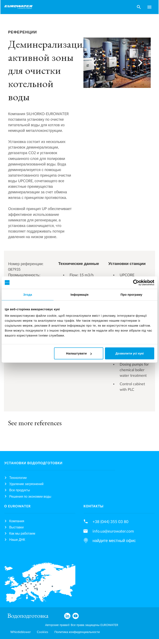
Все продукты (19, 490)
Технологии (18, 478)
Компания (16, 521)
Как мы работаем (22, 533)
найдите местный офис (114, 541)
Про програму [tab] (131, 294)
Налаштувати (79, 353)
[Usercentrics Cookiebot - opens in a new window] (136, 282)
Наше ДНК (17, 539)
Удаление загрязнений (26, 484)
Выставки (16, 527)
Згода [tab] (27, 294)
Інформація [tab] (80, 294)
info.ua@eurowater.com (113, 531)
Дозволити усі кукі (129, 353)
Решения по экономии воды (30, 496)
